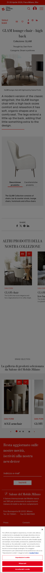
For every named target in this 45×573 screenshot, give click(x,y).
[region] (22, 549)
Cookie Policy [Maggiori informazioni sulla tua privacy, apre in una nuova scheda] (34, 553)
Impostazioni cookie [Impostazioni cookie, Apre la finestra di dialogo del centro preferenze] (22, 557)
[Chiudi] (42, 529)
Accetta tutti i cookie (22, 569)
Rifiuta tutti (22, 563)
